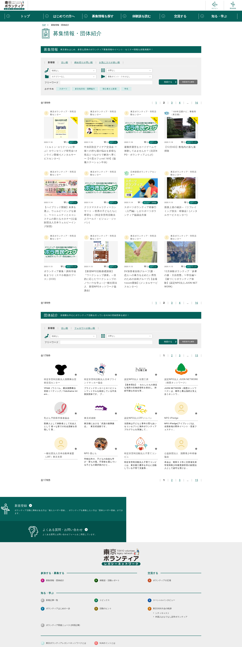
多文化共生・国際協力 (85, 89)
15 (196, 355)
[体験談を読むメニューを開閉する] (140, 16)
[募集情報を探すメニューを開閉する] (101, 16)
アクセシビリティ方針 (111, 637)
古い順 (64, 62)
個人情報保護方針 (89, 637)
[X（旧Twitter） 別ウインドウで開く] (192, 629)
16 (196, 102)
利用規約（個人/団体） (135, 637)
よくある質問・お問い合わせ (181, 637)
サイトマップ (54, 637)
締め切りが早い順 (83, 62)
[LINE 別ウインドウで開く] (198, 629)
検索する (168, 82)
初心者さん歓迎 (110, 89)
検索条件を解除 (188, 82)
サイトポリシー (71, 637)
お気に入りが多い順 (109, 62)
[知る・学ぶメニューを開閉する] (218, 16)
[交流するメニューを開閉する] (179, 16)
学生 (127, 89)
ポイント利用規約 (157, 637)
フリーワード (51, 82)
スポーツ (63, 89)
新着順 (51, 62)
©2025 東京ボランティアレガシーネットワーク (121, 644)
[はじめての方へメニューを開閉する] (62, 16)
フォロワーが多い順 (84, 328)
